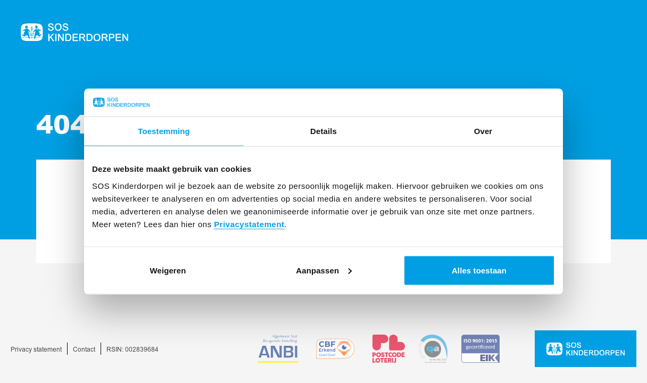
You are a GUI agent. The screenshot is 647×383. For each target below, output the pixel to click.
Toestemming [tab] (164, 131)
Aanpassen (324, 269)
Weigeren (168, 269)
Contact (84, 350)
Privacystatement (249, 223)
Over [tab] (483, 131)
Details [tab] (323, 131)
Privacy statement (36, 350)
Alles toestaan (479, 269)
